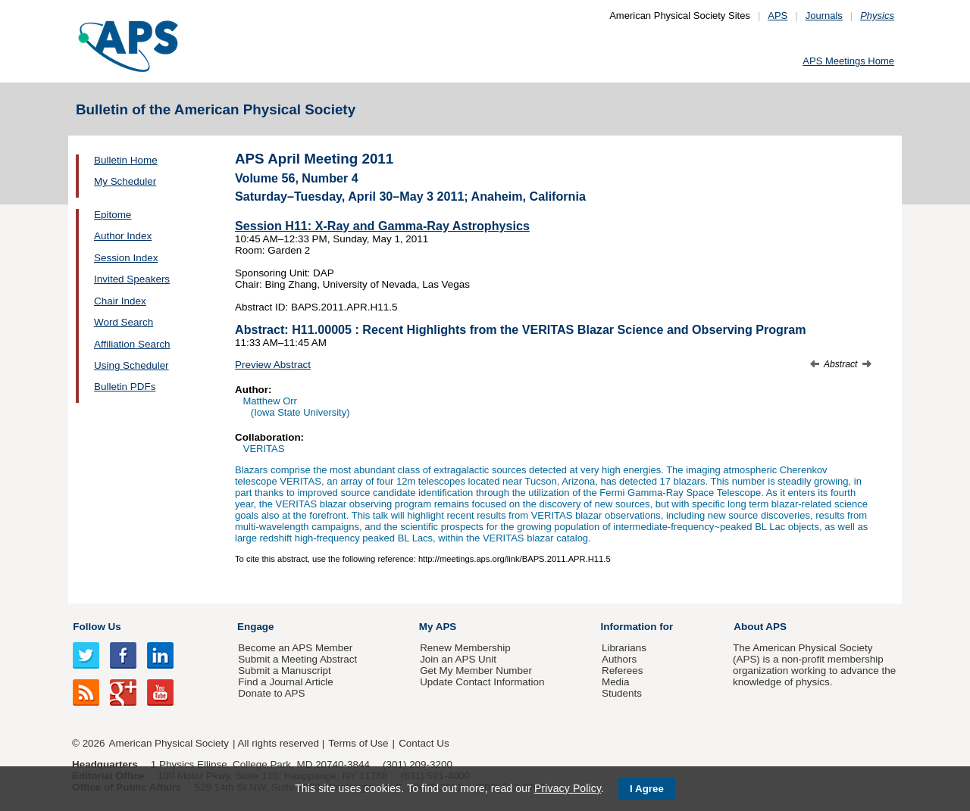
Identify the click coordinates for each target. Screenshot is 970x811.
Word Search (123, 322)
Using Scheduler (131, 365)
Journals (824, 15)
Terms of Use (358, 743)
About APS (760, 626)
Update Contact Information (482, 682)
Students (622, 693)
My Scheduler (125, 181)
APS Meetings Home (848, 61)
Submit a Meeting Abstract (297, 659)
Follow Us (96, 626)
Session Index (126, 258)
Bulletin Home (126, 160)
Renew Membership (465, 647)
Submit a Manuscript (284, 670)
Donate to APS (271, 693)
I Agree (647, 788)
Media (616, 682)
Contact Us (424, 743)
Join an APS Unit (458, 659)
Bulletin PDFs (124, 386)
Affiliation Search (132, 344)
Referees (622, 670)
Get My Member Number (476, 670)
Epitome (112, 214)
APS (777, 15)
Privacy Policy (567, 788)
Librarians (624, 647)
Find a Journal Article (285, 682)
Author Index (123, 236)
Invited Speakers (132, 279)
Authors (619, 659)
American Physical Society (169, 743)
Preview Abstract (273, 364)
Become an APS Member (295, 647)
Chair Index (120, 301)
